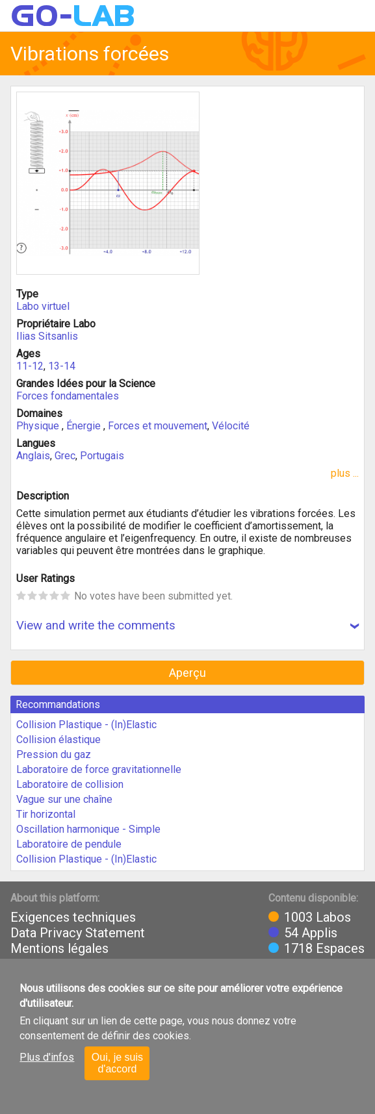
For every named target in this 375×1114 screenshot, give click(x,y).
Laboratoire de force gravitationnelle (98, 769)
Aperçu (187, 672)
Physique (39, 426)
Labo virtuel (43, 306)
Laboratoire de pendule (69, 844)
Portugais (102, 455)
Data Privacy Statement (77, 933)
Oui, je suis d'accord (117, 1063)
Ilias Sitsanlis (47, 336)
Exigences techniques (73, 917)
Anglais (33, 455)
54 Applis (310, 933)
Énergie (84, 426)
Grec (65, 455)
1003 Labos (317, 917)
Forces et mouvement (157, 426)
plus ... (345, 473)
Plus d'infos (46, 1057)
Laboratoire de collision (69, 784)
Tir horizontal (45, 814)
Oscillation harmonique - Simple (88, 829)
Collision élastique (58, 739)
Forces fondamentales (67, 396)
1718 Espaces (324, 948)
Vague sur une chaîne (64, 799)
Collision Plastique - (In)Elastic (86, 724)
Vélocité (231, 426)
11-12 (30, 366)
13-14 (61, 366)
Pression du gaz (53, 754)
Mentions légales (59, 948)
